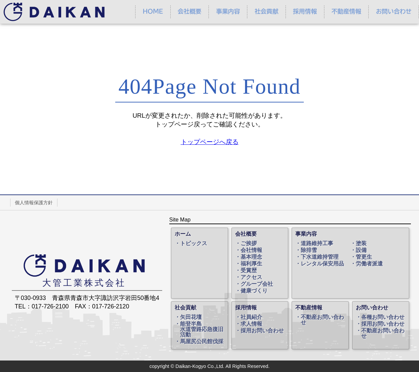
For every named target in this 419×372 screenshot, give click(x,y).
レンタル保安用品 (322, 263)
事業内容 (228, 11)
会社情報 (251, 250)
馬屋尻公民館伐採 (201, 341)
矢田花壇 (191, 317)
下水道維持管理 (320, 257)
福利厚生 (251, 263)
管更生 (364, 257)
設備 (361, 250)
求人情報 (251, 324)
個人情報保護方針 (34, 202)
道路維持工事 (317, 243)
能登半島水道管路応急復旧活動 (201, 329)
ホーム (183, 234)
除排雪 (309, 250)
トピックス (193, 243)
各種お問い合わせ (382, 317)
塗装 (361, 243)
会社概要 (189, 11)
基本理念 (251, 257)
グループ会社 (257, 284)
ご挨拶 (249, 243)
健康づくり (254, 291)
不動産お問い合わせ (322, 320)
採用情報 (305, 11)
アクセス (251, 277)
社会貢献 (266, 11)
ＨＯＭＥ (153, 11)
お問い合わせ (393, 11)
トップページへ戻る (210, 141)
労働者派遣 (369, 263)
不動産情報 (346, 11)
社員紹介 (251, 317)
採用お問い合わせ (262, 330)
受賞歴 (249, 270)
